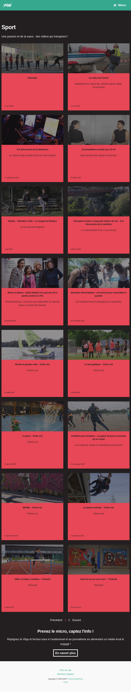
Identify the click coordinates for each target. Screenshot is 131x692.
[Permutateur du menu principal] (120, 5)
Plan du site (65, 670)
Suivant (76, 620)
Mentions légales (65, 674)
